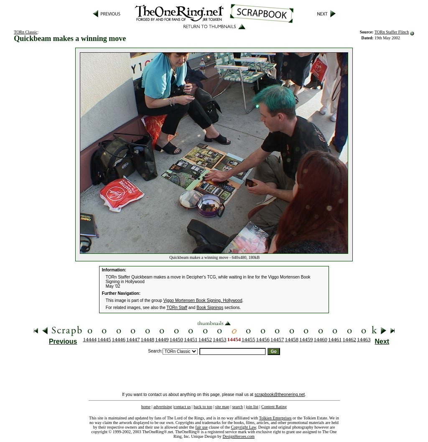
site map (222, 406)
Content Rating (274, 406)
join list (252, 406)
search (237, 406)
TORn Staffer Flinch (391, 32)
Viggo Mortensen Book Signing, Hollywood (202, 300)
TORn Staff (176, 307)
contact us (182, 406)
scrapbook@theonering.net (280, 394)
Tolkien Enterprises (275, 418)
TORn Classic (25, 32)
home (145, 406)
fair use (201, 427)
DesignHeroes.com (239, 436)
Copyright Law (243, 427)
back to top (203, 406)
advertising (162, 406)
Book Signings (209, 307)
